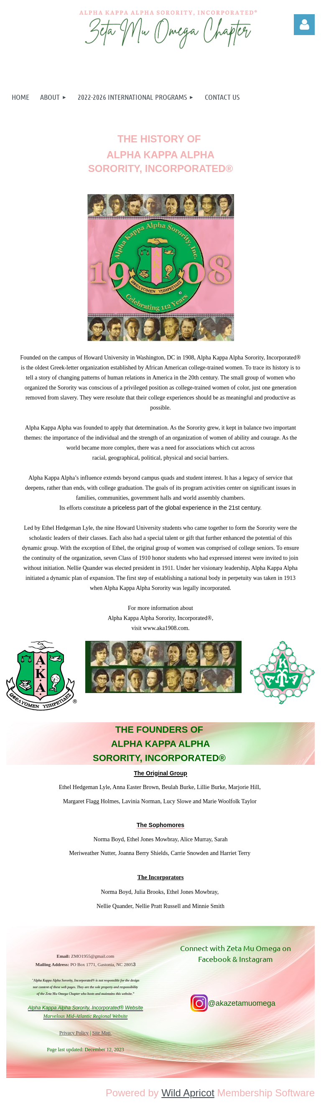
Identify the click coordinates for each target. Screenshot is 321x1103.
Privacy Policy (74, 1033)
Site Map (102, 1033)
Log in (304, 24)
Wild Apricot (187, 1092)
